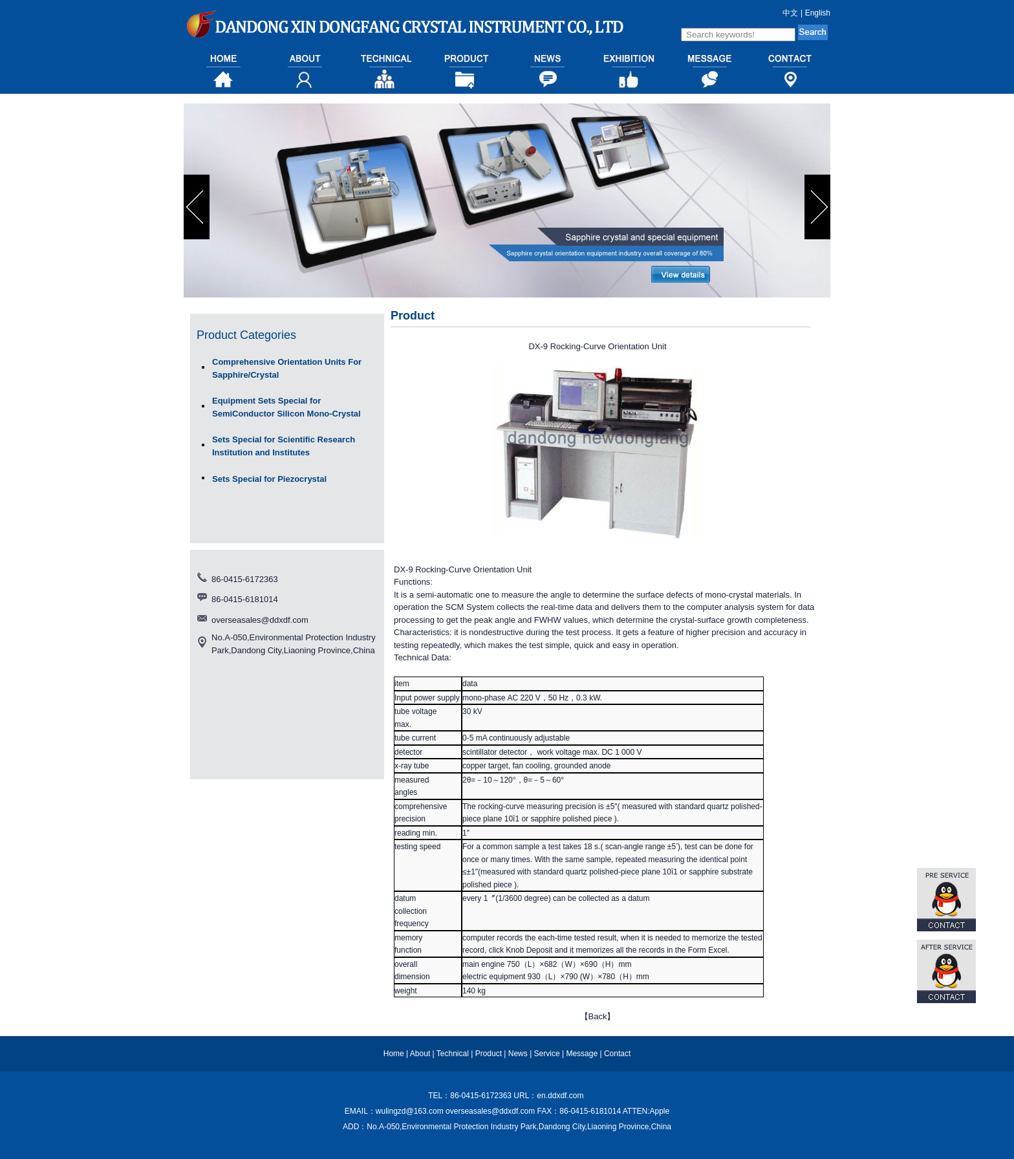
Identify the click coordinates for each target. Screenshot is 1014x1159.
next (819, 207)
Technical (453, 1053)
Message (582, 1053)
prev (198, 207)
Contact (617, 1053)
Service (547, 1053)
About (420, 1053)
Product (488, 1053)
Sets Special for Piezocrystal (269, 479)
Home (393, 1053)
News (518, 1053)
